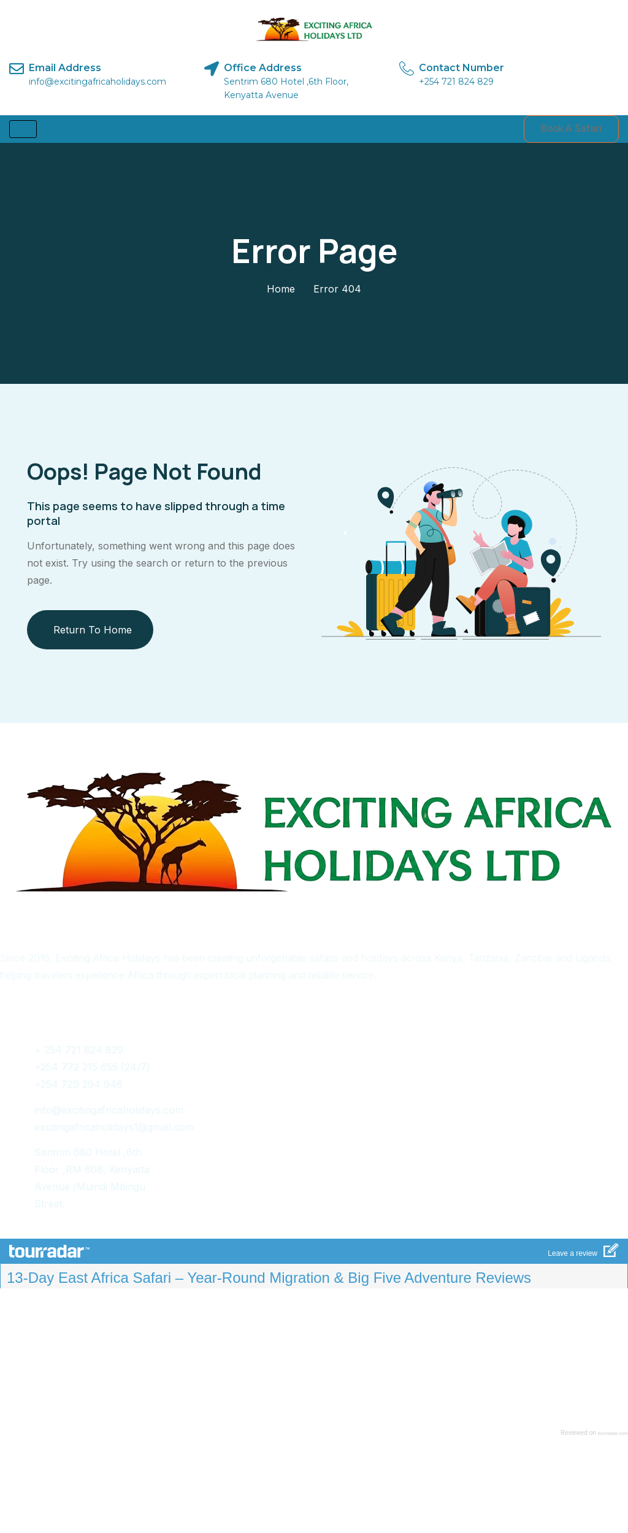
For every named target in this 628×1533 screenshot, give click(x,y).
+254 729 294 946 (78, 1086)
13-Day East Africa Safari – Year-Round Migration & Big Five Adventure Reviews (269, 1279)
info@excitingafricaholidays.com (108, 1111)
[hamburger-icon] (23, 130)
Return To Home (92, 631)
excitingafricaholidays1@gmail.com (114, 1128)
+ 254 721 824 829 (78, 1052)
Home (281, 291)
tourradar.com (613, 1435)
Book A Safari (567, 130)
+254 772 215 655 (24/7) (92, 1069)
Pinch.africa (332, 1489)
